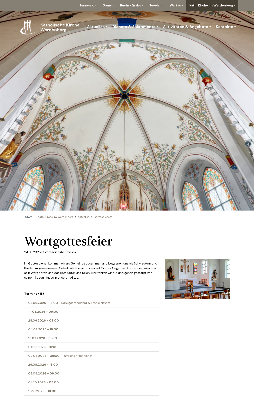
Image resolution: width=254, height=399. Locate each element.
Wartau (175, 5)
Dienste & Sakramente (133, 26)
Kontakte (224, 26)
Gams (107, 5)
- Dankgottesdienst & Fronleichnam (69, 303)
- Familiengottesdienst (60, 356)
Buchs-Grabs (130, 5)
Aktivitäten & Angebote (185, 26)
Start (28, 217)
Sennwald (86, 5)
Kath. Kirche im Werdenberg (211, 5)
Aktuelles (96, 26)
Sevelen (155, 5)
